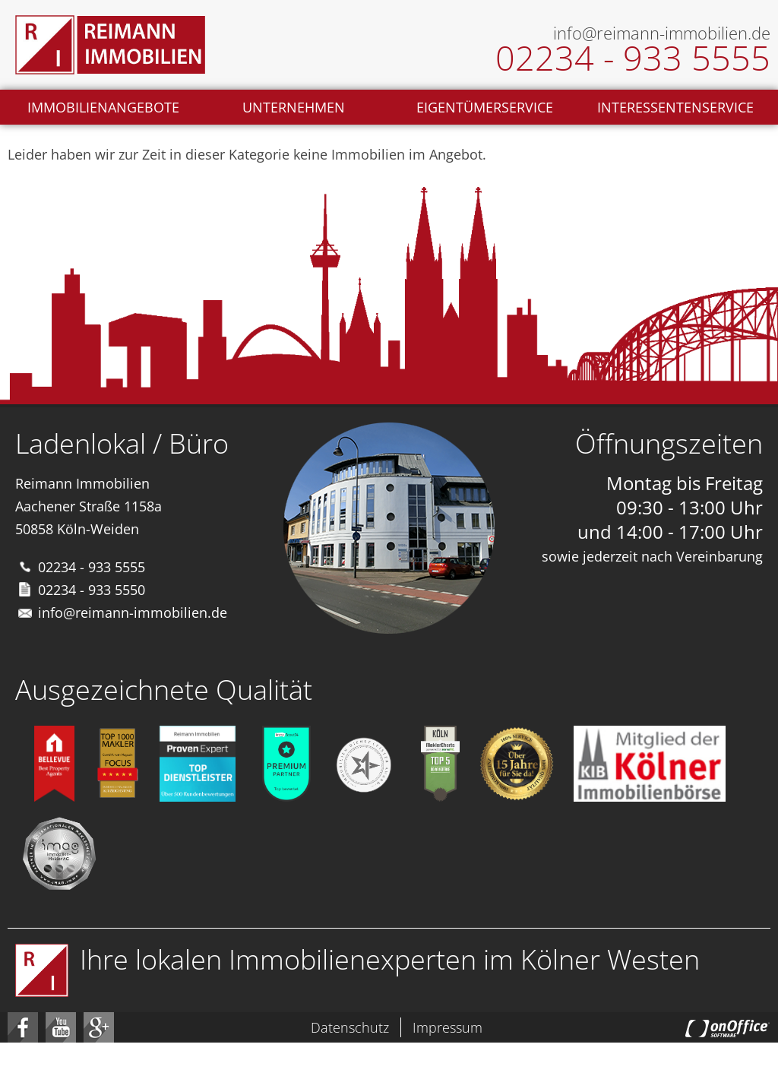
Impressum (447, 1027)
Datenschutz (350, 1027)
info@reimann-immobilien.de (132, 612)
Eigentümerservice (484, 107)
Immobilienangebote (103, 107)
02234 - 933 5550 (91, 590)
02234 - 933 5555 (91, 567)
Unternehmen (293, 107)
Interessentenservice (675, 107)
